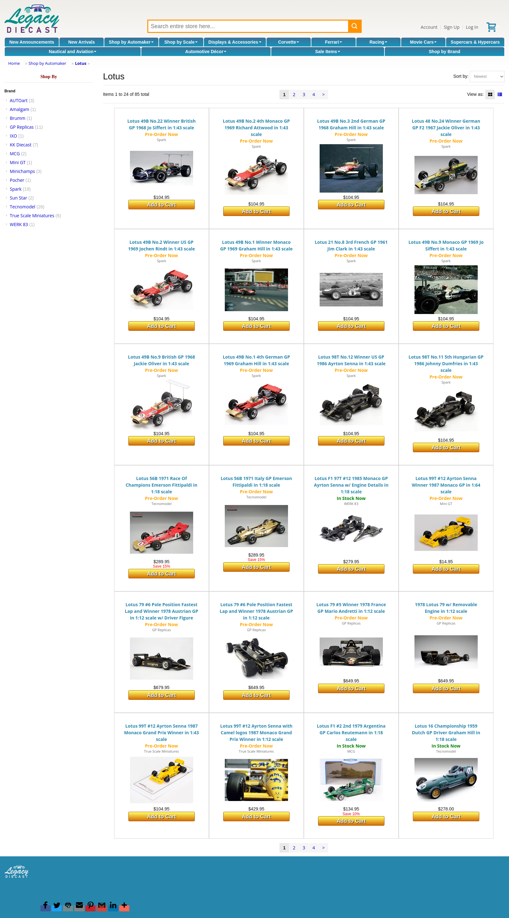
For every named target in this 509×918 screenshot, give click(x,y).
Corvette (288, 42)
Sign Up (452, 27)
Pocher (17, 180)
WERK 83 (19, 224)
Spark (15, 189)
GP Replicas (22, 127)
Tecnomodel (22, 207)
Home (14, 63)
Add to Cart (161, 205)
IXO (13, 136)
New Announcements (31, 42)
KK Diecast (20, 145)
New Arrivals (81, 42)
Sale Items (327, 51)
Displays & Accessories (234, 42)
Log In (472, 27)
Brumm (17, 118)
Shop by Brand (444, 51)
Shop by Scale (181, 42)
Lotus (80, 63)
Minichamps (22, 171)
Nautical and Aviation (72, 51)
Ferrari (333, 42)
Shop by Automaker (131, 42)
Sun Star (18, 198)
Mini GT (18, 162)
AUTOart (19, 100)
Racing (379, 42)
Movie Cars (423, 42)
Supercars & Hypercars (475, 42)
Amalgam (19, 109)
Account (429, 27)
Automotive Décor (206, 51)
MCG (15, 154)
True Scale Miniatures (32, 216)
